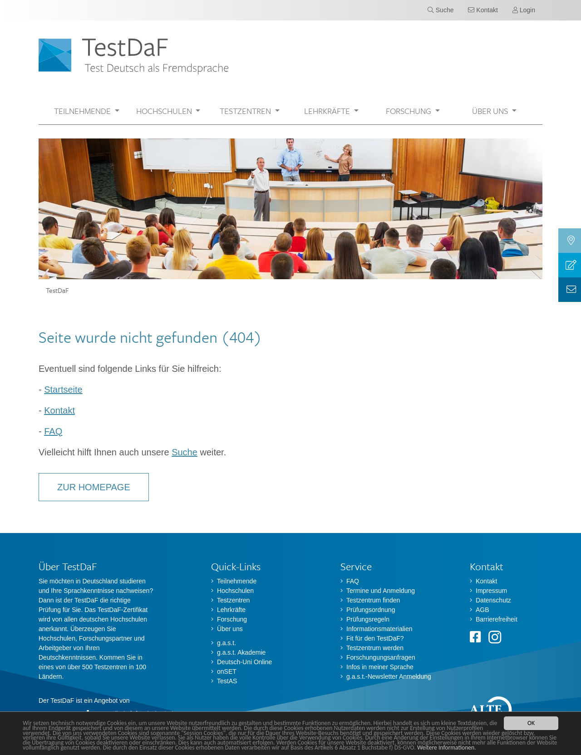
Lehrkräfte (231, 609)
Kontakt (59, 410)
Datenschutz (493, 600)
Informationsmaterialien (379, 628)
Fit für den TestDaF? (375, 638)
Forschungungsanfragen (380, 657)
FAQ (53, 431)
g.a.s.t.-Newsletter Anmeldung (388, 676)
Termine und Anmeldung (380, 590)
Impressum (491, 590)
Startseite (63, 390)
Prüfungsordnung (370, 609)
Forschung (232, 619)
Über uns (230, 628)
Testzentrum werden (375, 647)
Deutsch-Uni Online (244, 662)
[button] (87, 111)
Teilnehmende (236, 581)
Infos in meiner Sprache (380, 667)
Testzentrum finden (373, 600)
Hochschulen (235, 590)
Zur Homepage (93, 487)
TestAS (227, 681)
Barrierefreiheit (496, 619)
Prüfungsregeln (367, 619)
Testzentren (233, 600)
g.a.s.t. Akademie (241, 652)
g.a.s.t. (226, 642)
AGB (482, 609)
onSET (226, 671)
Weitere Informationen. (446, 748)
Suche (184, 452)
